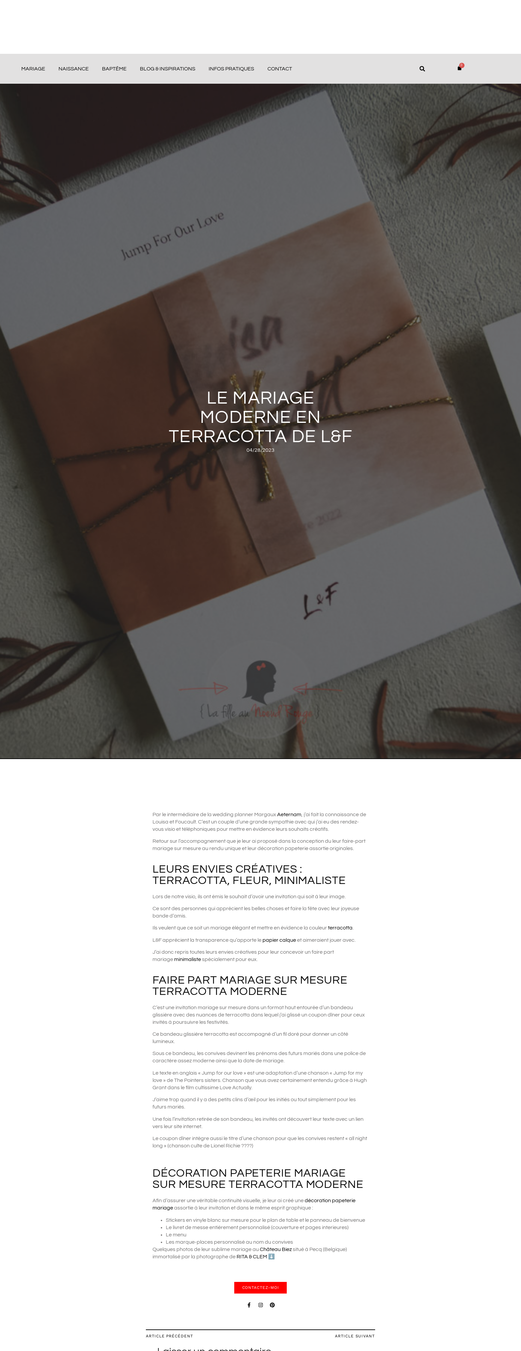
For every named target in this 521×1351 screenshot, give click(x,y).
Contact (279, 68)
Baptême (114, 68)
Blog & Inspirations (167, 68)
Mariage (33, 68)
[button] (422, 69)
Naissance (73, 68)
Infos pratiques (231, 68)
